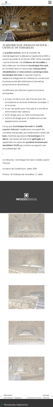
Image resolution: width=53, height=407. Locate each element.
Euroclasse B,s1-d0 (11, 148)
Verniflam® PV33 (10, 145)
